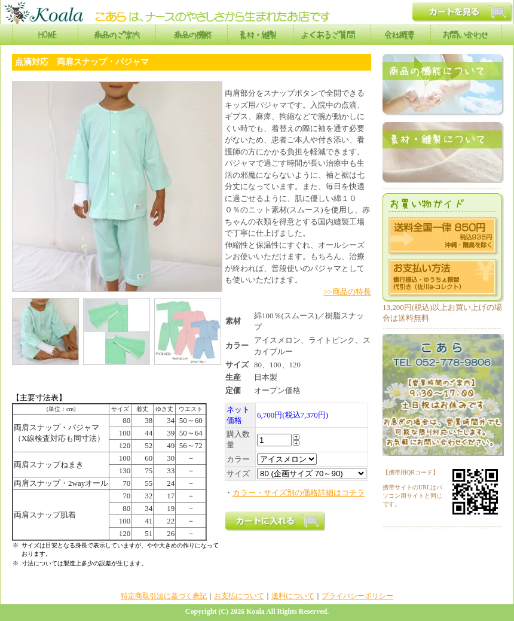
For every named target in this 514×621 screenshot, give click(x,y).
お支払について (239, 596)
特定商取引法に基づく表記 (164, 596)
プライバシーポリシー (357, 596)
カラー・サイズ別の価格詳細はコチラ (298, 492)
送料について (292, 596)
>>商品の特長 (347, 291)
